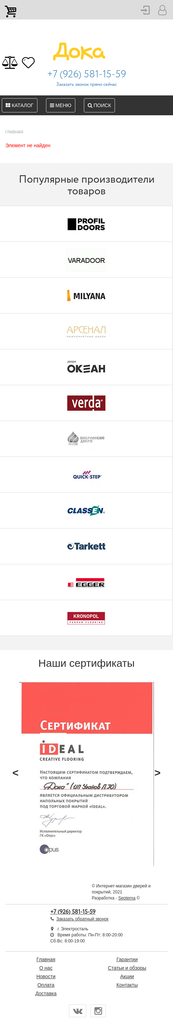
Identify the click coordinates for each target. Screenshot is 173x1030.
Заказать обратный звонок (82, 919)
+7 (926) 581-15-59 (86, 74)
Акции (127, 976)
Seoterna (126, 898)
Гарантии (127, 959)
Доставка (46, 993)
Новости (46, 976)
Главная (45, 959)
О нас (45, 968)
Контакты (127, 985)
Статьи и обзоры (127, 968)
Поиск (99, 105)
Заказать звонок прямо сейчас (86, 84)
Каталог (20, 105)
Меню (60, 105)
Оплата (46, 985)
